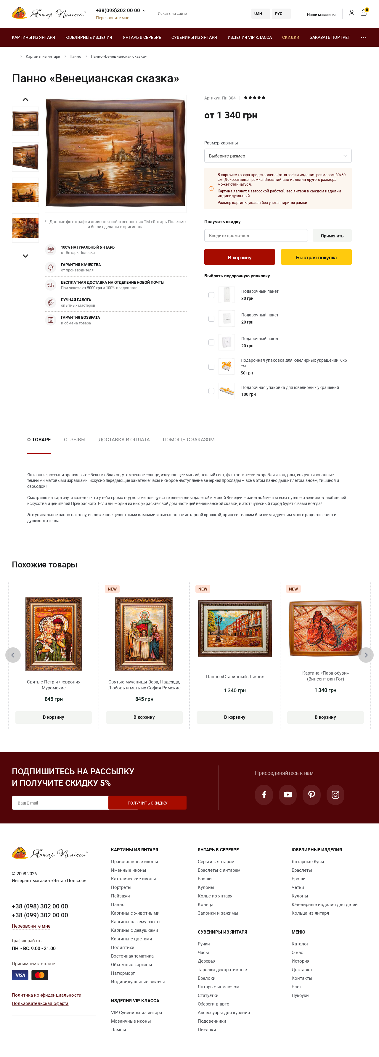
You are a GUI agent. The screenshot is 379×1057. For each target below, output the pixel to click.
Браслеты (302, 871)
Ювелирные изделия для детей (325, 905)
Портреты (121, 888)
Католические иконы (133, 880)
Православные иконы (134, 862)
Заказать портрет (330, 37)
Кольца (205, 905)
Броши (205, 880)
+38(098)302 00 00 (118, 10)
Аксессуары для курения (224, 1013)
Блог (296, 988)
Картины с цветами (131, 940)
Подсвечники (212, 1022)
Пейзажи (120, 897)
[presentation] (13, 656)
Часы (203, 953)
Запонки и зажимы (218, 914)
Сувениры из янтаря (194, 37)
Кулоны (206, 888)
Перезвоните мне (112, 18)
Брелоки (207, 979)
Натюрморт (123, 974)
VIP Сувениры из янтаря (136, 1013)
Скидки (290, 37)
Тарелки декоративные (222, 971)
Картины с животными (135, 914)
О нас (297, 953)
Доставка (302, 971)
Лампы (118, 1031)
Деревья (207, 962)
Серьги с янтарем (216, 862)
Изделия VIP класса (250, 37)
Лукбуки (300, 996)
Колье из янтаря (215, 897)
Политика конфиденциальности (46, 995)
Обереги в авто (213, 1005)
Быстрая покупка (316, 258)
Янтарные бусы (308, 862)
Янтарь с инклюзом (219, 988)
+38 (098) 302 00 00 (40, 907)
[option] (25, 121)
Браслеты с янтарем (219, 871)
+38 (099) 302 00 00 (40, 916)
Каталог (300, 945)
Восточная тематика (132, 957)
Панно (75, 56)
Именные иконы (128, 871)
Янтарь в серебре (142, 37)
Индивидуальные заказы (138, 983)
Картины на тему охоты (135, 923)
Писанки (207, 1031)
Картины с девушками (134, 931)
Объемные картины (131, 965)
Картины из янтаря (33, 37)
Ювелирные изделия (88, 37)
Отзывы (74, 440)
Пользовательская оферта (40, 1004)
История (300, 962)
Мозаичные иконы (131, 1022)
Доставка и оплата (124, 440)
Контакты (302, 979)
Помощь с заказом (189, 440)
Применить (331, 236)
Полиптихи (122, 948)
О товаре (39, 440)
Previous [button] (25, 99)
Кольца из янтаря (310, 914)
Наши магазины (317, 14)
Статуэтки (208, 996)
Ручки (204, 945)
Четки (298, 888)
